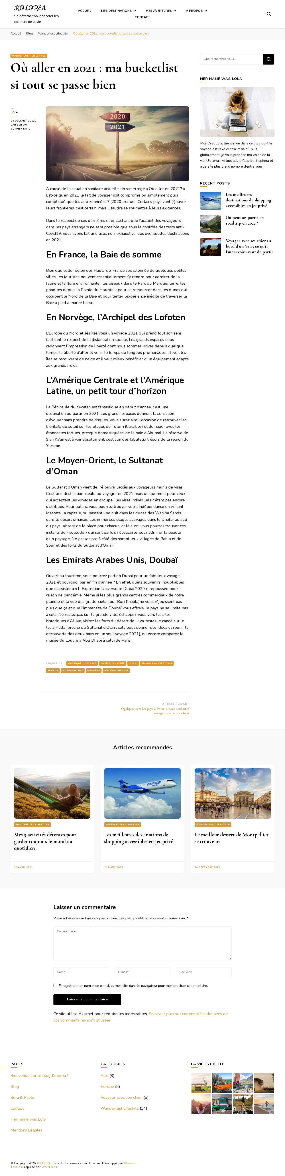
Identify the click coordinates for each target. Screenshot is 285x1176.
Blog (14, 1086)
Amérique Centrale (82, 663)
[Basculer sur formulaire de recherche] (269, 14)
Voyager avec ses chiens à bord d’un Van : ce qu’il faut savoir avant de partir (249, 246)
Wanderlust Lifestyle (29, 55)
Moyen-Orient (72, 670)
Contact (142, 17)
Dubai (133, 663)
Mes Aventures (159, 11)
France (53, 670)
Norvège (93, 670)
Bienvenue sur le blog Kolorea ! (39, 1075)
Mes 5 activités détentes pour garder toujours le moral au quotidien (45, 841)
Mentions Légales (26, 1130)
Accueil (84, 11)
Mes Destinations (116, 11)
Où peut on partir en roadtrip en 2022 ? (245, 220)
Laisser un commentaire (24, 127)
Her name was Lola (28, 1119)
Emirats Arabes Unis (157, 663)
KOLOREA (30, 8)
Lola (13, 112)
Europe (107, 1086)
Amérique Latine (113, 663)
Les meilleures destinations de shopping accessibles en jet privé (248, 200)
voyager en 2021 (116, 670)
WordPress (49, 1167)
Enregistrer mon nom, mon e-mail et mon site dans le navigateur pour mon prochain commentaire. (133, 985)
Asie (104, 1075)
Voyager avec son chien (121, 1097)
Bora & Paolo (22, 1097)
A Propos (194, 11)
